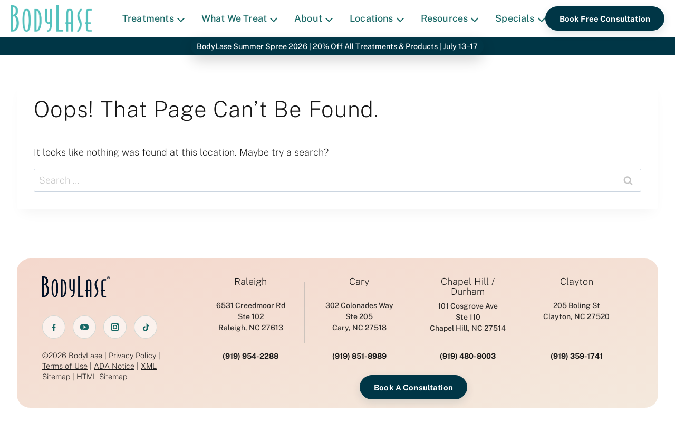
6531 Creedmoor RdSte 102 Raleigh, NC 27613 (250, 316)
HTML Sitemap (101, 376)
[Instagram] (115, 327)
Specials (520, 18)
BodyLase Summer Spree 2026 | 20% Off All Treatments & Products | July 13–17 (337, 46)
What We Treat (239, 18)
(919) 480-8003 (468, 356)
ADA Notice (114, 365)
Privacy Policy (132, 355)
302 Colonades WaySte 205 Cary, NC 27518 (359, 316)
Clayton (576, 281)
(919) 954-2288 (250, 356)
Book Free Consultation (605, 18)
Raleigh (250, 281)
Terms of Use (65, 365)
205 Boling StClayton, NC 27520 (576, 311)
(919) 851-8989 (359, 356)
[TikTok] (145, 327)
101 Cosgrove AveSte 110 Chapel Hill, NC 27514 (468, 317)
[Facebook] (53, 327)
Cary (359, 281)
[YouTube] (84, 327)
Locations (377, 18)
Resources (450, 18)
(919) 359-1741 (577, 356)
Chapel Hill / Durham (468, 286)
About (313, 18)
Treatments (153, 18)
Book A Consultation (413, 387)
